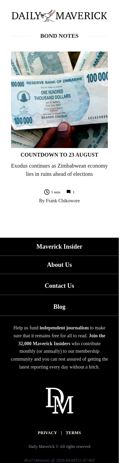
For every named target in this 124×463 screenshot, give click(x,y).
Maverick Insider (59, 246)
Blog (59, 306)
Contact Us (59, 285)
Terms (73, 432)
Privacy (47, 432)
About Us (59, 264)
